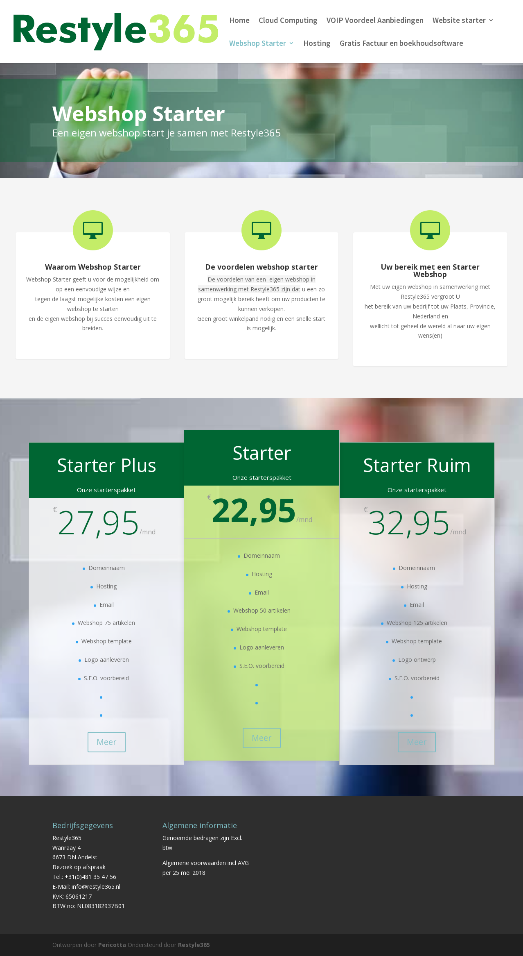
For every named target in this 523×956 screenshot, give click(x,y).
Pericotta (112, 945)
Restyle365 (194, 945)
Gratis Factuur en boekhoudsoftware (401, 44)
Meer (107, 741)
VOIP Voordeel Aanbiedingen (375, 21)
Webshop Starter (257, 44)
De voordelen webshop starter (261, 267)
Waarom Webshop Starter (93, 267)
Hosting (317, 44)
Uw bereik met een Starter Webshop (430, 270)
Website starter (459, 21)
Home (239, 21)
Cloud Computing (288, 21)
